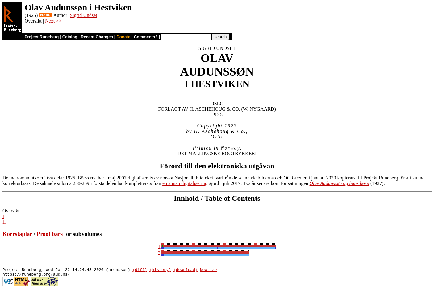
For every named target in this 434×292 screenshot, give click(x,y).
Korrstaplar (17, 234)
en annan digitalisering (184, 183)
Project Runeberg (41, 37)
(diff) (139, 270)
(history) (160, 270)
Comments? (146, 37)
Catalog (69, 37)
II (4, 221)
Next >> (53, 20)
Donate (123, 37)
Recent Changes (97, 37)
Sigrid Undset (83, 15)
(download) (185, 270)
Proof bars (50, 234)
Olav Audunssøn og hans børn (339, 183)
